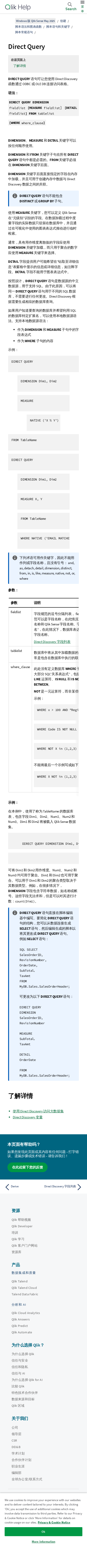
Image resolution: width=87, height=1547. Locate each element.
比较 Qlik (18, 1386)
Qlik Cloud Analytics (26, 1313)
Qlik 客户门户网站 (25, 1245)
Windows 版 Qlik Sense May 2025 (35, 21)
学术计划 (18, 1453)
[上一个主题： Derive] (23, 1187)
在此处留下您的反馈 (27, 1167)
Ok (43, 1532)
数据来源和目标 (23, 1399)
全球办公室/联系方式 (27, 1479)
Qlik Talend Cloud (24, 1288)
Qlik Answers (21, 1319)
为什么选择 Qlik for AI (27, 1380)
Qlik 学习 (18, 1239)
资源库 (16, 1252)
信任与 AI (18, 1373)
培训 (15, 1232)
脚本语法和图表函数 (28, 27)
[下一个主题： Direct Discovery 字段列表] (64, 1187)
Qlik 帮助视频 (21, 1220)
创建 (63, 21)
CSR (14, 1440)
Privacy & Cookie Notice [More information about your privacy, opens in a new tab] (54, 1522)
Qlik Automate (22, 1332)
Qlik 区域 (18, 1406)
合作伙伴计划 (21, 1460)
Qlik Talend (20, 1281)
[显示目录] (9, 20)
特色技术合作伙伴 (25, 1393)
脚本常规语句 (24, 32)
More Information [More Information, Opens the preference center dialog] (43, 1542)
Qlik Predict (20, 1326)
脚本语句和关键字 (58, 27)
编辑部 (16, 1473)
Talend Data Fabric (25, 1294)
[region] (43, 1520)
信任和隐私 (20, 1367)
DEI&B (16, 1447)
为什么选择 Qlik (23, 1354)
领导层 (16, 1434)
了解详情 (19, 66)
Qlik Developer (22, 1226)
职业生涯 (18, 1466)
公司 (15, 1427)
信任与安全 (20, 1360)
